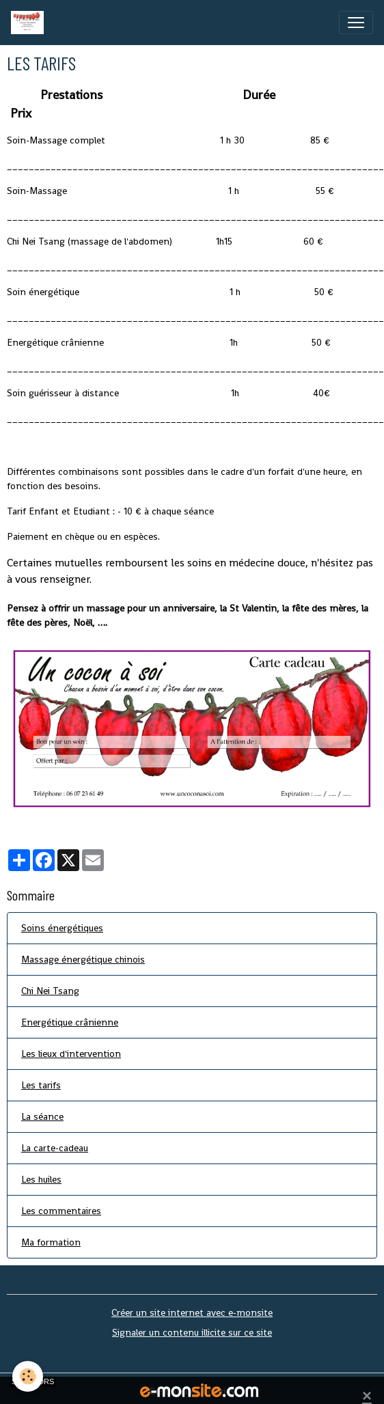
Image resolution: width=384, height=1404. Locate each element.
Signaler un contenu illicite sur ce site (192, 1332)
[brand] (30, 22)
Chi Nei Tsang (50, 991)
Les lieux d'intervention (71, 1053)
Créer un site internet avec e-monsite (192, 1312)
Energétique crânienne (69, 1022)
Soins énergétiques (62, 928)
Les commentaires (61, 1211)
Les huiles (41, 1179)
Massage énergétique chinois (83, 959)
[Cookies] (27, 1376)
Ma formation (51, 1242)
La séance (42, 1116)
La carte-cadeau (54, 1148)
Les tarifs (41, 1085)
